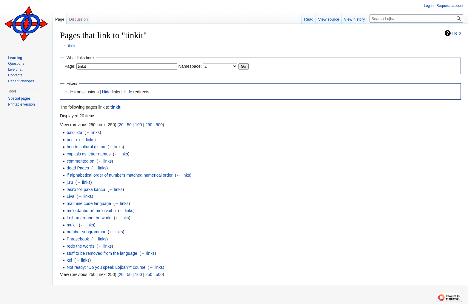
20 (121, 124)
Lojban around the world (89, 217)
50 (129, 124)
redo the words (80, 246)
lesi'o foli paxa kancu (86, 189)
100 (138, 124)
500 (159, 124)
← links (93, 132)
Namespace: (190, 66)
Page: (70, 66)
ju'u (70, 182)
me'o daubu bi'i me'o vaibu (91, 210)
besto (72, 139)
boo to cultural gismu (86, 146)
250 (148, 124)
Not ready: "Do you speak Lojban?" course (106, 267)
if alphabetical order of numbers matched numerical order (120, 175)
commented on (80, 161)
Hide (68, 91)
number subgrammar (86, 231)
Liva (70, 196)
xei (69, 260)
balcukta (74, 132)
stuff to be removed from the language (102, 253)
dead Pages (78, 168)
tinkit (71, 45)
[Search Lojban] (416, 18)
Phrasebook (78, 239)
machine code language (89, 203)
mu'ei (71, 225)
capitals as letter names (88, 154)
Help (456, 33)
